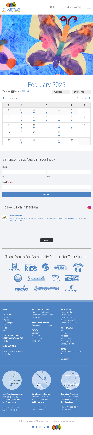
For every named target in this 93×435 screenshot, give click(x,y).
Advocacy (65, 336)
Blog (62, 354)
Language (57, 7)
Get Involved (67, 328)
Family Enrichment (40, 322)
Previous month (12, 98)
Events (35, 330)
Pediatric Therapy (40, 309)
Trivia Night (36, 341)
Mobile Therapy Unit (69, 320)
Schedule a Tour (67, 344)
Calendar (35, 333)
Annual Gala (36, 335)
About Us (6, 314)
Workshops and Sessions (42, 325)
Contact (65, 359)
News (63, 349)
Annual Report (7, 322)
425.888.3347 (75, 7)
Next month (82, 98)
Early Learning (9, 346)
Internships (65, 333)
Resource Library (67, 312)
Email (7, 182)
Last (48, 176)
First (4, 176)
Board (4, 328)
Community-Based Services (42, 315)
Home (4, 309)
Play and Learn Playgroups (12, 351)
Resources (66, 309)
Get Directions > (9, 402)
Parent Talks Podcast (69, 323)
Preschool (6, 349)
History (5, 317)
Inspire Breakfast (38, 338)
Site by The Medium (67, 421)
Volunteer (65, 330)
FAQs (4, 330)
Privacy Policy (54, 421)
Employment (66, 341)
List (27, 91)
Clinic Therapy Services (41, 312)
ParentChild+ (7, 354)
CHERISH (5, 341)
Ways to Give (66, 338)
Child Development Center (71, 351)
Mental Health (37, 317)
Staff (4, 325)
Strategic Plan (7, 320)
